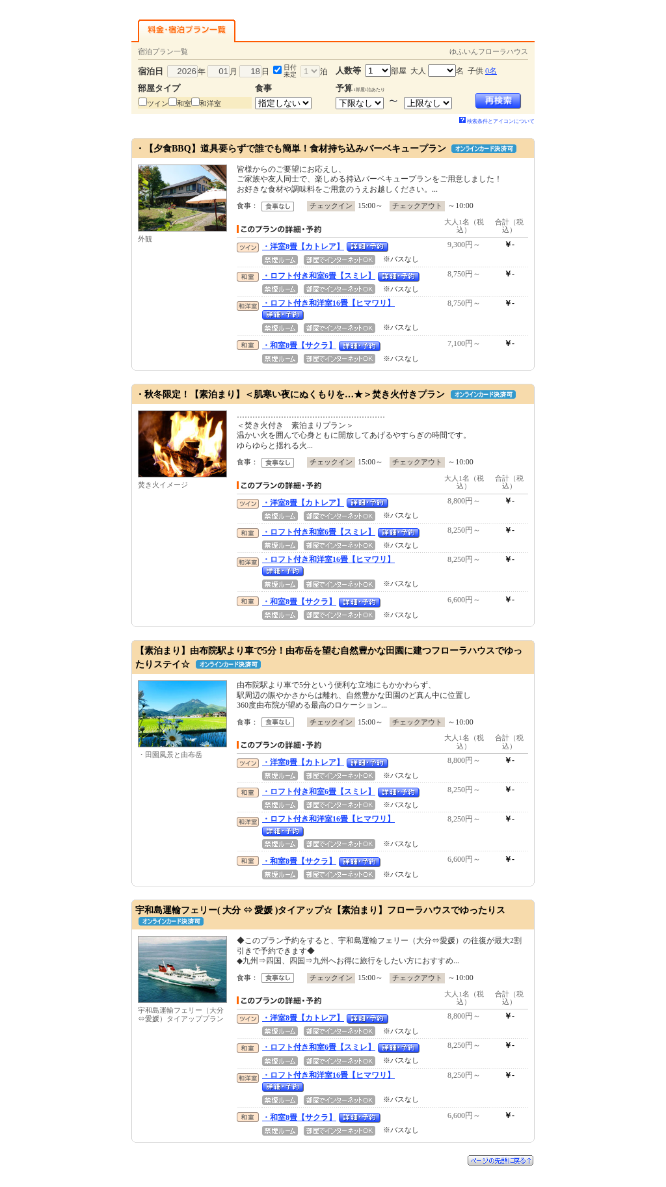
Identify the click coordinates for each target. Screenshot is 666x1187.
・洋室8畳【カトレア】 (303, 246)
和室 (184, 103)
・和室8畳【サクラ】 (299, 345)
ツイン (157, 103)
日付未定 (290, 71)
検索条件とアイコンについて (497, 121)
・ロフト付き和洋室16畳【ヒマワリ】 (328, 303)
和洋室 (210, 103)
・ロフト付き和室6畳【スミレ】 (318, 275)
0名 (491, 70)
